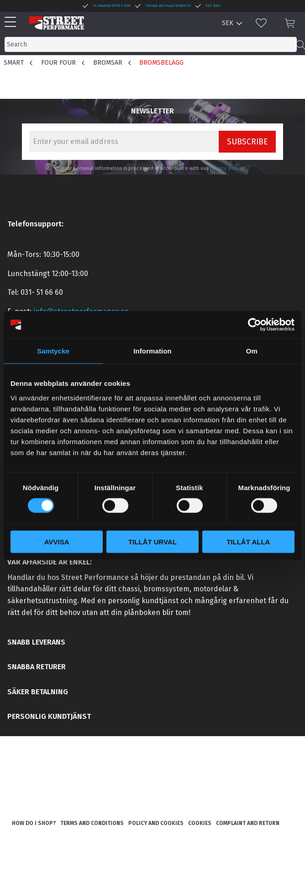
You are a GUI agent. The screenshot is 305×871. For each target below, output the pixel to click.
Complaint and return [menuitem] (247, 823)
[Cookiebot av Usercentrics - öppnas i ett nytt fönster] (254, 325)
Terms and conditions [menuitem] (92, 823)
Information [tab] (152, 351)
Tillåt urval (152, 541)
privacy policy (226, 168)
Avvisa (56, 541)
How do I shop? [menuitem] (34, 823)
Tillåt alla (248, 541)
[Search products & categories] (151, 44)
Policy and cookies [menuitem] (156, 823)
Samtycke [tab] (53, 351)
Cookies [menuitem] (199, 823)
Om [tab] (252, 351)
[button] (13, 23)
